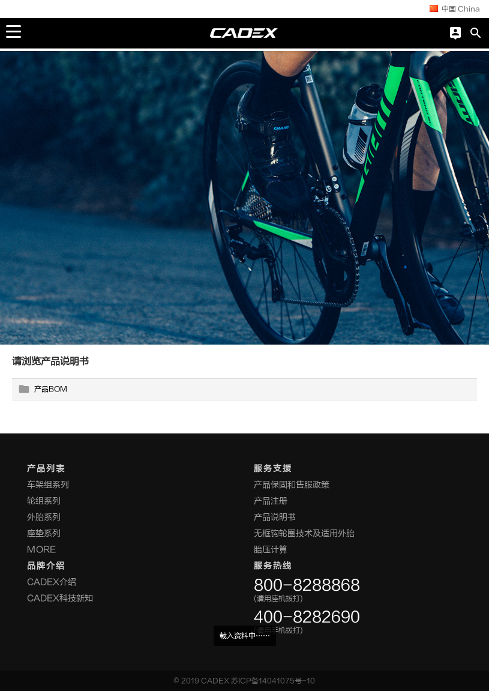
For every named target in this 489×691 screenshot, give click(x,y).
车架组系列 (48, 485)
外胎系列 (44, 517)
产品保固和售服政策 (291, 485)
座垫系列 (44, 533)
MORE (41, 550)
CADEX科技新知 (60, 598)
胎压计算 (270, 550)
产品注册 (270, 501)
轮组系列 (44, 501)
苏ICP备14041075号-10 (273, 681)
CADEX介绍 (51, 582)
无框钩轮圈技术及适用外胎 (304, 533)
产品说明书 (275, 517)
